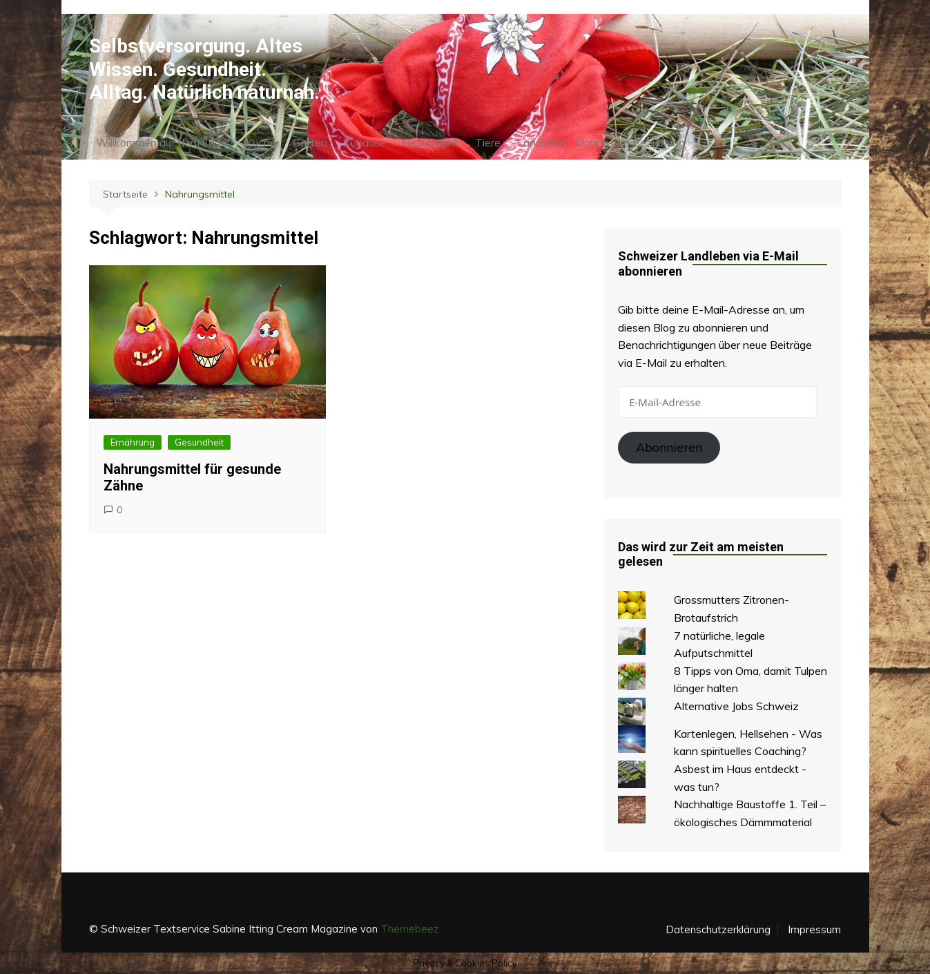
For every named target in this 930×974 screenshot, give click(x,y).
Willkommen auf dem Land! (162, 142)
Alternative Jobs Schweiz (736, 706)
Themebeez (409, 928)
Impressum (814, 929)
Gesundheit (430, 142)
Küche (261, 142)
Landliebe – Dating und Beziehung (601, 142)
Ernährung (132, 442)
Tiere (488, 142)
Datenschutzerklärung (718, 929)
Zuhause (365, 142)
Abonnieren (669, 447)
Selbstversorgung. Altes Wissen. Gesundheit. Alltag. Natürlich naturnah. (204, 69)
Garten (310, 142)
